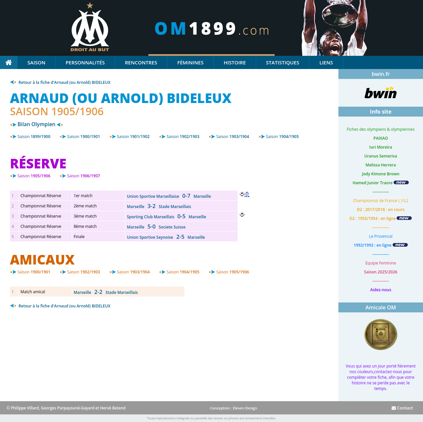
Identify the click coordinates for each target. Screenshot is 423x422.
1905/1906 (34, 176)
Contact (402, 408)
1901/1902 (133, 136)
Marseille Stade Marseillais (159, 206)
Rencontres (141, 62)
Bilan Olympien (37, 124)
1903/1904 (232, 136)
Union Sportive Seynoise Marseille (166, 237)
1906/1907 (83, 176)
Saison (36, 62)
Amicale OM (380, 307)
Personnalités (85, 62)
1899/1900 (34, 136)
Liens (326, 62)
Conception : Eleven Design (233, 407)
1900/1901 (83, 136)
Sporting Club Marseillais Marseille (166, 217)
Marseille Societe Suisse (156, 227)
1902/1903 (183, 136)
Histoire (235, 62)
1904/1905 (282, 136)
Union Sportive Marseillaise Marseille (169, 196)
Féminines (190, 62)
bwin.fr (381, 74)
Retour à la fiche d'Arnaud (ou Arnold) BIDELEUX (60, 82)
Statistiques (282, 62)
